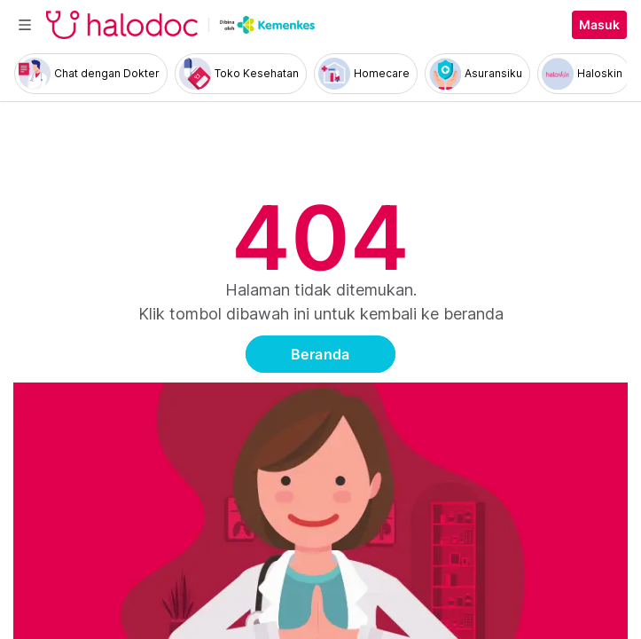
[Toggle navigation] (24, 25)
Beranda (320, 354)
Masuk (599, 25)
